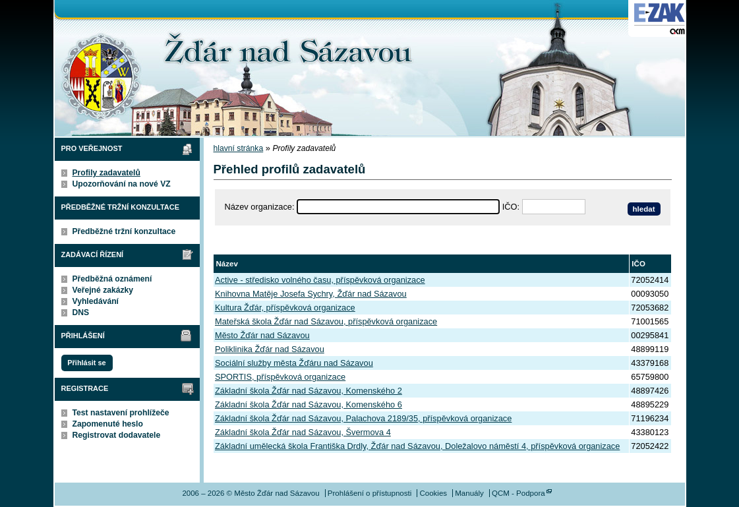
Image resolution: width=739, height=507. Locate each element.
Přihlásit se (86, 363)
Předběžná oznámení (112, 278)
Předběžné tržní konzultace (124, 231)
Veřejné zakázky (103, 290)
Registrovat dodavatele (117, 435)
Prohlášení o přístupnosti (369, 493)
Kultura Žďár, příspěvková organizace (285, 308)
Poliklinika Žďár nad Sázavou (269, 349)
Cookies (433, 493)
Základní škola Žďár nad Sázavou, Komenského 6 (308, 404)
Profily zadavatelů (106, 172)
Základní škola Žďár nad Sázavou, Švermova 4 (303, 432)
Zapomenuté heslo (108, 424)
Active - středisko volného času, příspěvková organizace (320, 280)
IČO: (510, 207)
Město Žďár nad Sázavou (262, 335)
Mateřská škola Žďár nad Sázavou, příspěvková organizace (326, 321)
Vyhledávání (96, 301)
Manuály (469, 493)
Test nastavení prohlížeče (121, 412)
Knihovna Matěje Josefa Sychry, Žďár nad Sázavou (311, 294)
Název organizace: (260, 207)
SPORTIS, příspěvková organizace (280, 377)
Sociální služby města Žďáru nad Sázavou (294, 363)
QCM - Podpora (518, 493)
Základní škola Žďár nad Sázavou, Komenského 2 (308, 391)
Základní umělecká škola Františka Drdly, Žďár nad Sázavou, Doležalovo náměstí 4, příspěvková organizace (417, 446)
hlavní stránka (239, 148)
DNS (81, 312)
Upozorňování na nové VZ (122, 184)
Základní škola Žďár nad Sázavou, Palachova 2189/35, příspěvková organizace (363, 418)
